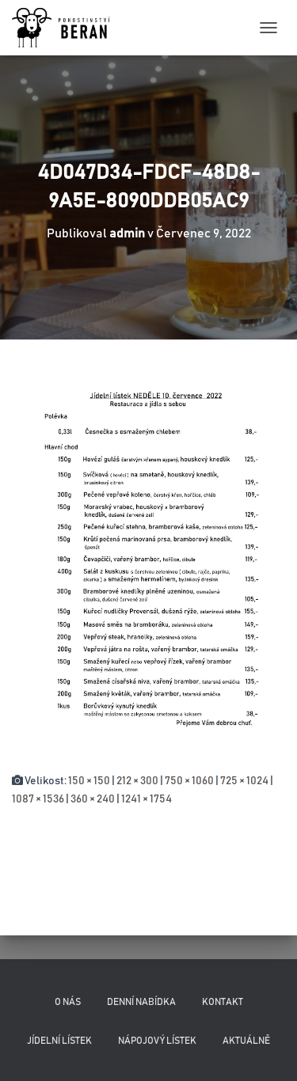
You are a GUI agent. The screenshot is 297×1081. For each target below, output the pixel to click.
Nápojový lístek (157, 1040)
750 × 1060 (189, 781)
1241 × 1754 (146, 799)
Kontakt (222, 1002)
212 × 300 (137, 781)
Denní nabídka (141, 1002)
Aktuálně (246, 1040)
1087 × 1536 (38, 799)
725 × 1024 (244, 781)
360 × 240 (92, 799)
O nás (68, 1002)
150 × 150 (89, 781)
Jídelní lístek (59, 1040)
